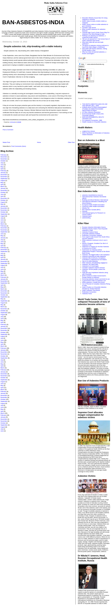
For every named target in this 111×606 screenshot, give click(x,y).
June (2, 165)
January (3, 172)
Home (39, 142)
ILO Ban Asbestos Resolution (91, 112)
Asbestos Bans (87, 216)
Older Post (71, 142)
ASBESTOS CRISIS (88, 131)
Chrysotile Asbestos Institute (91, 233)
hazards (84, 211)
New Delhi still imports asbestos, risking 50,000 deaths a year (94, 49)
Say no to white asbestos (90, 261)
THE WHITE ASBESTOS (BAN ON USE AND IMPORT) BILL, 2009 (94, 105)
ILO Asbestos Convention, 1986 (92, 120)
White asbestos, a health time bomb (93, 282)
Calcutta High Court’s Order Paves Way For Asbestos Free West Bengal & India (95, 33)
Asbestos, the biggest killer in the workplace (95, 255)
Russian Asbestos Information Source (94, 227)
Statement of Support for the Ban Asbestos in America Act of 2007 (95, 247)
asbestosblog (86, 218)
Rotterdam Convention (89, 292)
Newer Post (6, 142)
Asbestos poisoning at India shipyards (94, 256)
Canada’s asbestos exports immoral (93, 267)
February (3, 155)
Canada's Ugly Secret (89, 27)
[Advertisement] (26, 136)
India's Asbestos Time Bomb (91, 290)
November (4, 159)
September (4, 178)
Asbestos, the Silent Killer (90, 264)
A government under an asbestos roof (94, 280)
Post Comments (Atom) (18, 146)
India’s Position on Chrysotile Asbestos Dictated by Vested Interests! (94, 288)
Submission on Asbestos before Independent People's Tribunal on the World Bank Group (95, 251)
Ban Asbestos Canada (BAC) (91, 209)
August (3, 180)
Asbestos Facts (87, 293)
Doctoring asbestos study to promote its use (96, 279)
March (2, 186)
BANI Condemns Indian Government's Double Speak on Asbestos (94, 276)
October (3, 161)
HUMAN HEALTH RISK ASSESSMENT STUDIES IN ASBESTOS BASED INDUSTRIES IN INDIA (94, 109)
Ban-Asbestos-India (33, 22)
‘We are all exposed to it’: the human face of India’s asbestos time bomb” (96, 39)
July (2, 163)
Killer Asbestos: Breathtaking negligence (94, 263)
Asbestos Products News (90, 232)
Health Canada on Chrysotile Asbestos (94, 122)
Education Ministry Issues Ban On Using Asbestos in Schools (94, 18)
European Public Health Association (93, 205)
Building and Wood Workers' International (95, 200)
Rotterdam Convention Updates (92, 235)
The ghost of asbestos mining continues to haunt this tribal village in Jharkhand (95, 46)
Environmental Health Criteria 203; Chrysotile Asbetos (93, 114)
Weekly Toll (85, 208)
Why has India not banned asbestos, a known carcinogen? (94, 52)
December (4, 157)
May (2, 167)
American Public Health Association (93, 206)
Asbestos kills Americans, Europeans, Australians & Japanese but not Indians (94, 258)
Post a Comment (8, 130)
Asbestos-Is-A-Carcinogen (90, 266)
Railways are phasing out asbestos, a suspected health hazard (93, 36)
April (2, 169)
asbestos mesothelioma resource (92, 195)
